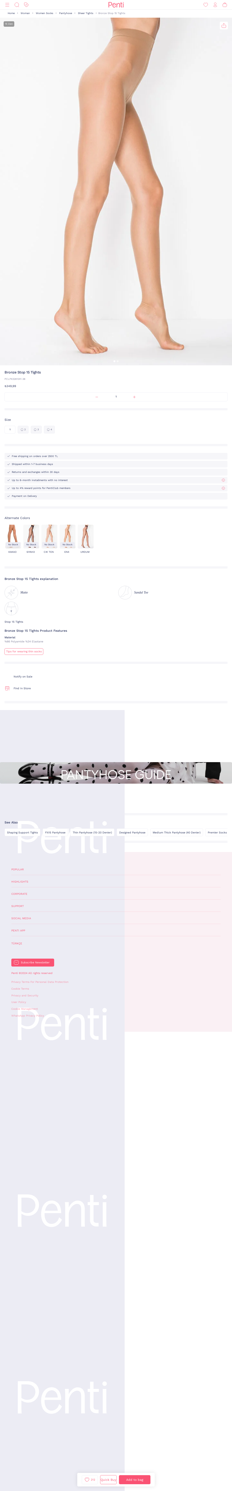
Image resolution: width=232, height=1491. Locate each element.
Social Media (21, 918)
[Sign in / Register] (215, 5)
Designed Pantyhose (132, 832)
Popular (17, 869)
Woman (25, 13)
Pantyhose (65, 13)
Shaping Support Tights (22, 832)
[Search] (16, 5)
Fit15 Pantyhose (55, 832)
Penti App (18, 930)
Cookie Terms (20, 988)
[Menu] (7, 5)
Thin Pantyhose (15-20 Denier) (92, 832)
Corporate (19, 893)
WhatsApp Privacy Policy (27, 1015)
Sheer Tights (85, 13)
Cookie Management (24, 1008)
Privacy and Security (24, 995)
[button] (114, 361)
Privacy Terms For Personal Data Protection (39, 982)
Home (11, 13)
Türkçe (16, 943)
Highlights (19, 881)
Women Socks (44, 13)
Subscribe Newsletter (35, 962)
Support (17, 906)
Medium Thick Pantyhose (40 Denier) (177, 832)
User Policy (18, 1002)
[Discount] (26, 5)
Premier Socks (217, 832)
